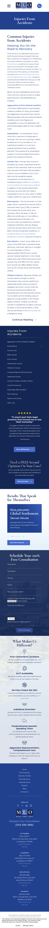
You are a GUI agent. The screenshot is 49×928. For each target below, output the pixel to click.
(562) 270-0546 (24, 856)
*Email (9, 585)
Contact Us (25, 792)
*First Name (11, 564)
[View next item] (32, 444)
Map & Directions (24, 844)
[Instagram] (31, 806)
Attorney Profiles (24, 776)
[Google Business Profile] (27, 806)
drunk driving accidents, (26, 234)
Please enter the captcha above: (19, 622)
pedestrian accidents (15, 237)
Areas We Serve (24, 782)
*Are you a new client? (15, 592)
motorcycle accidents (31, 185)
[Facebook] (18, 806)
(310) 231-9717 (25, 836)
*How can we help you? (15, 605)
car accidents (34, 182)
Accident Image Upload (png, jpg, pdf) (21, 598)
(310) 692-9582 (24, 825)
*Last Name (11, 571)
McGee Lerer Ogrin (25, 77)
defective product (31, 311)
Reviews (24, 786)
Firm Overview (24, 773)
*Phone (10, 578)
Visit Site (24, 847)
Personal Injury (24, 779)
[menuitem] (24, 342)
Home (24, 770)
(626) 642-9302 (24, 894)
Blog (24, 789)
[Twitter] (22, 806)
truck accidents (13, 185)
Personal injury (12, 64)
